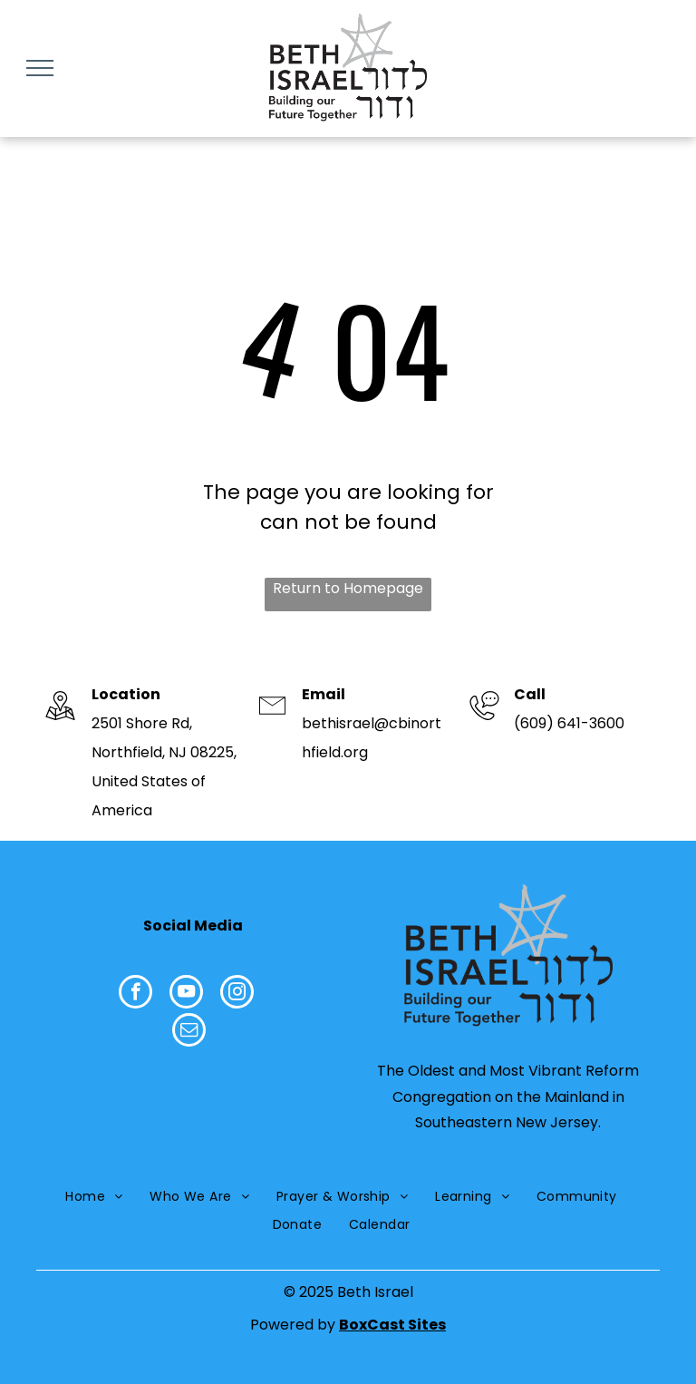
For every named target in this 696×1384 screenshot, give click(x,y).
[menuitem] (94, 1197)
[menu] (39, 68)
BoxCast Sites (392, 1324)
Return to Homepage (348, 588)
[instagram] (237, 994)
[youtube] (186, 994)
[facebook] (135, 994)
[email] (189, 1032)
